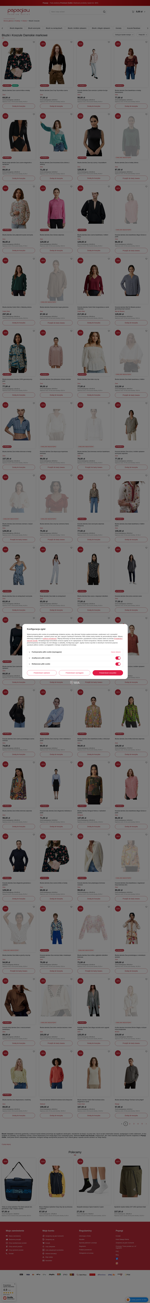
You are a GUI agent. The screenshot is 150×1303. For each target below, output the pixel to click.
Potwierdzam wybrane (42, 673)
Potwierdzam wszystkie (107, 673)
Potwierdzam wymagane (75, 673)
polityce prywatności (50, 638)
